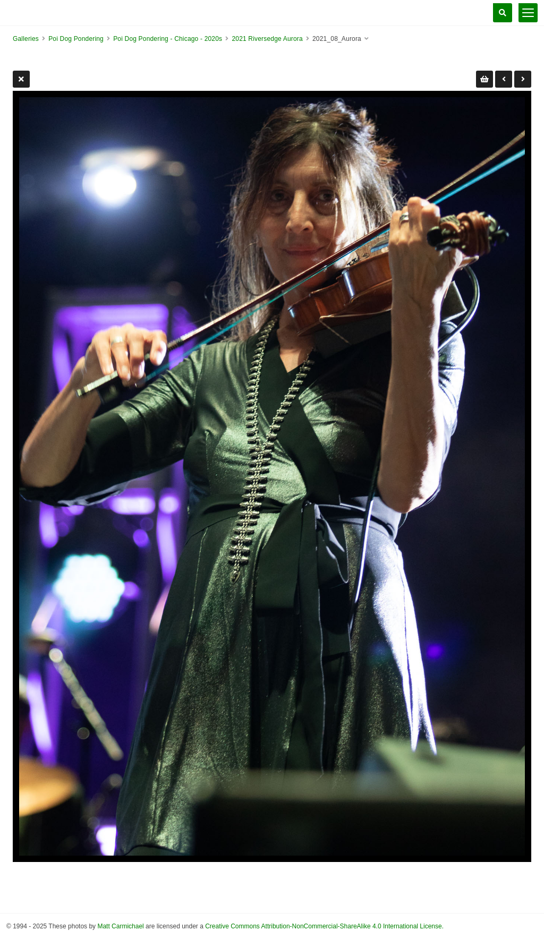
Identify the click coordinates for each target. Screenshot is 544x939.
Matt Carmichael (120, 926)
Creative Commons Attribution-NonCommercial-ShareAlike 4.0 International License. (324, 926)
